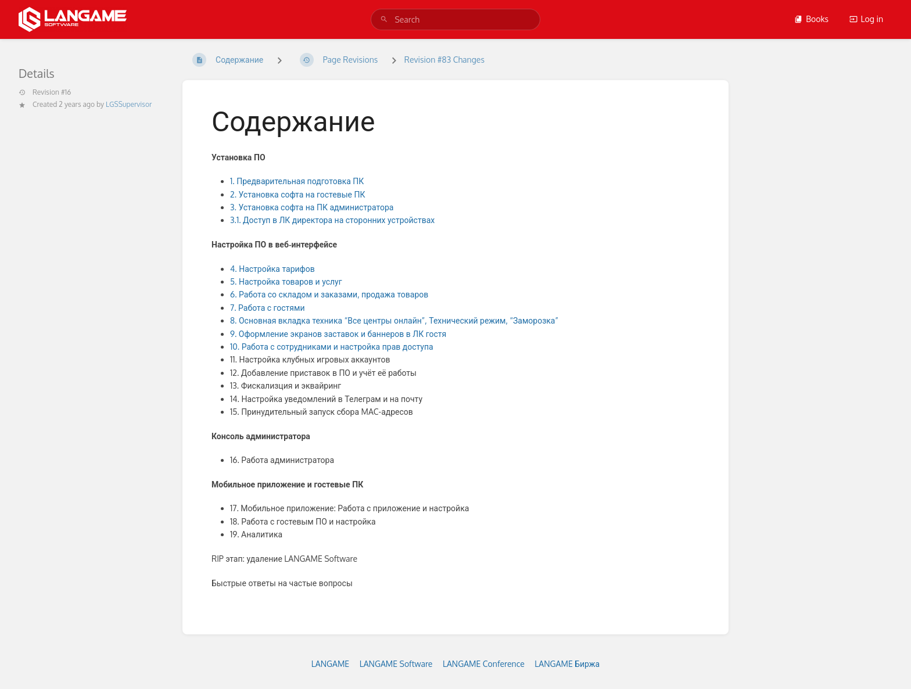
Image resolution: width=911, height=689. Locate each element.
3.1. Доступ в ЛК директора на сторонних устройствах (332, 220)
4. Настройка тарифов (273, 269)
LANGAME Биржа (567, 664)
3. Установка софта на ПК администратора (311, 207)
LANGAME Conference (484, 664)
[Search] (384, 19)
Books (811, 19)
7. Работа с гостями (267, 308)
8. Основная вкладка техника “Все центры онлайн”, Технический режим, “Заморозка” (394, 320)
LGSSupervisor (129, 104)
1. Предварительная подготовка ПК (297, 181)
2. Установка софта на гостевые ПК (298, 194)
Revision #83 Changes (444, 59)
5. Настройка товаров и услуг (286, 281)
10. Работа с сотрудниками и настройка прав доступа (331, 346)
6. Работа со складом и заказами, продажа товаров (329, 294)
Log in (866, 19)
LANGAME (330, 664)
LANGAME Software (396, 664)
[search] (455, 19)
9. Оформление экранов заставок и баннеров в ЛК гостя (338, 334)
